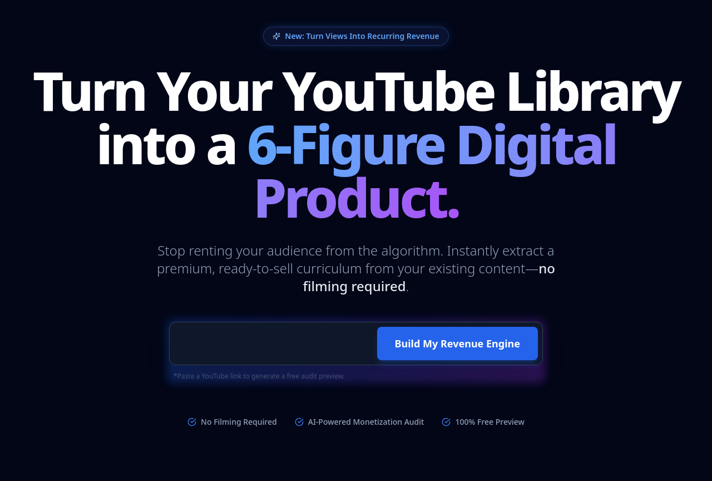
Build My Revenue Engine (457, 343)
